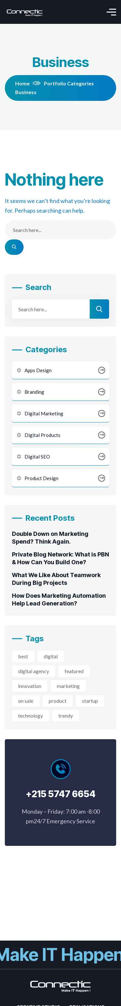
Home (28, 83)
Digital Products (60, 435)
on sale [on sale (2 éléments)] (25, 701)
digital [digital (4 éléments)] (51, 656)
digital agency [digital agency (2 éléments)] (33, 671)
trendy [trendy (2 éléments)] (65, 715)
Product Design (60, 478)
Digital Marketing (60, 413)
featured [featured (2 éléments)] (74, 671)
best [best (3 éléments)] (23, 656)
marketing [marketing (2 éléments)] (68, 686)
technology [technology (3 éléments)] (30, 715)
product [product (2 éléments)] (57, 701)
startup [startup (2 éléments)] (90, 701)
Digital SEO (60, 457)
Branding (60, 392)
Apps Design (60, 370)
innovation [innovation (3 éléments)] (29, 686)
